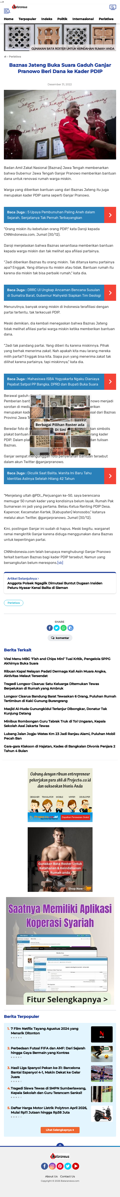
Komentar (60, 638)
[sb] (60, 563)
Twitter (69, 1168)
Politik (62, 19)
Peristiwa (106, 19)
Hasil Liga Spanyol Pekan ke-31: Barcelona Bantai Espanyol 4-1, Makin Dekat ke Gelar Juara (45, 1072)
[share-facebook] (50, 628)
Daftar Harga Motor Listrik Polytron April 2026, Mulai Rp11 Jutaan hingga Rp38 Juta (49, 1110)
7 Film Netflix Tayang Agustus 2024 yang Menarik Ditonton (44, 1031)
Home (8, 19)
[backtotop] (60, 1147)
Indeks (46, 19)
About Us (51, 1176)
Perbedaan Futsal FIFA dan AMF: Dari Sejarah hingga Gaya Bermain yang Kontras (48, 1050)
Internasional (83, 19)
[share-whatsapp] (64, 628)
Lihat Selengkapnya (60, 1129)
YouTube (78, 1168)
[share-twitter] (57, 628)
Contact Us (67, 1176)
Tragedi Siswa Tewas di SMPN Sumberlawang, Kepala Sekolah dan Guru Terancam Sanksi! (48, 1090)
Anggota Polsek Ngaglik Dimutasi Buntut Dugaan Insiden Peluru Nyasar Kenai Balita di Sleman (54, 585)
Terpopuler (27, 19)
